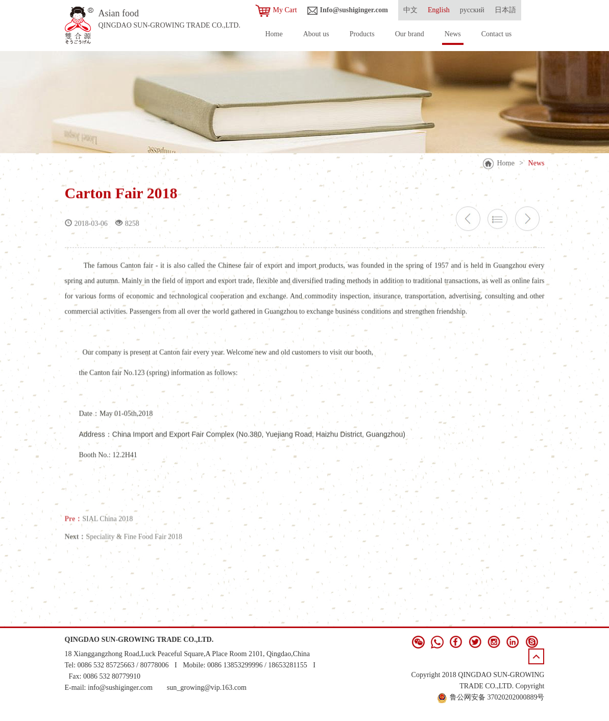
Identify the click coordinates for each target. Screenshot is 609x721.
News (453, 34)
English (439, 10)
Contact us (496, 34)
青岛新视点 (526, 708)
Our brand (409, 34)
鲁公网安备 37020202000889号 (491, 697)
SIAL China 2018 (107, 526)
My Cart (276, 11)
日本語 (505, 10)
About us (316, 34)
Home (274, 34)
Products (362, 34)
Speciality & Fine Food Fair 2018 (134, 543)
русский (472, 10)
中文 (410, 10)
